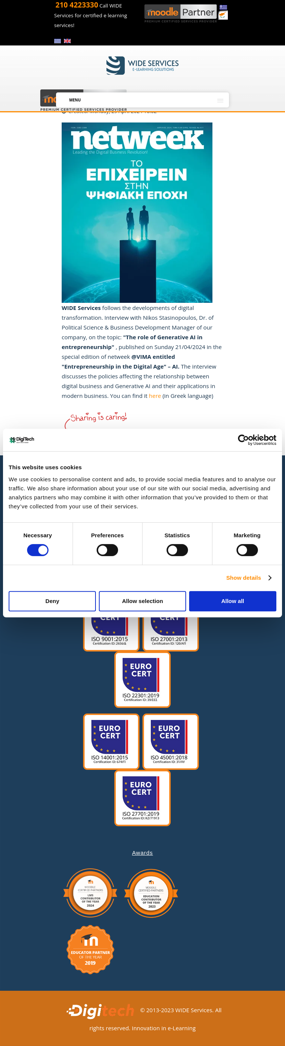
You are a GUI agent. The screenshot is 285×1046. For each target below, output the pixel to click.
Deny (52, 601)
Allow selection (142, 601)
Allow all (232, 601)
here (155, 395)
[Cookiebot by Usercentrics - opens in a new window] (243, 440)
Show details (243, 577)
